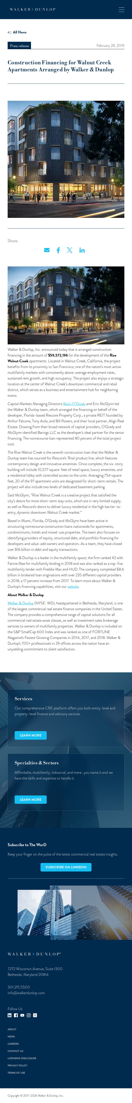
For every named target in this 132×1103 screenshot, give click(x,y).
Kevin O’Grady (74, 404)
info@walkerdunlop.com (26, 992)
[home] (31, 9)
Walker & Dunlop (21, 603)
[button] (121, 9)
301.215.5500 (19, 987)
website (73, 586)
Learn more (30, 735)
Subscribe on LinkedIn (66, 867)
